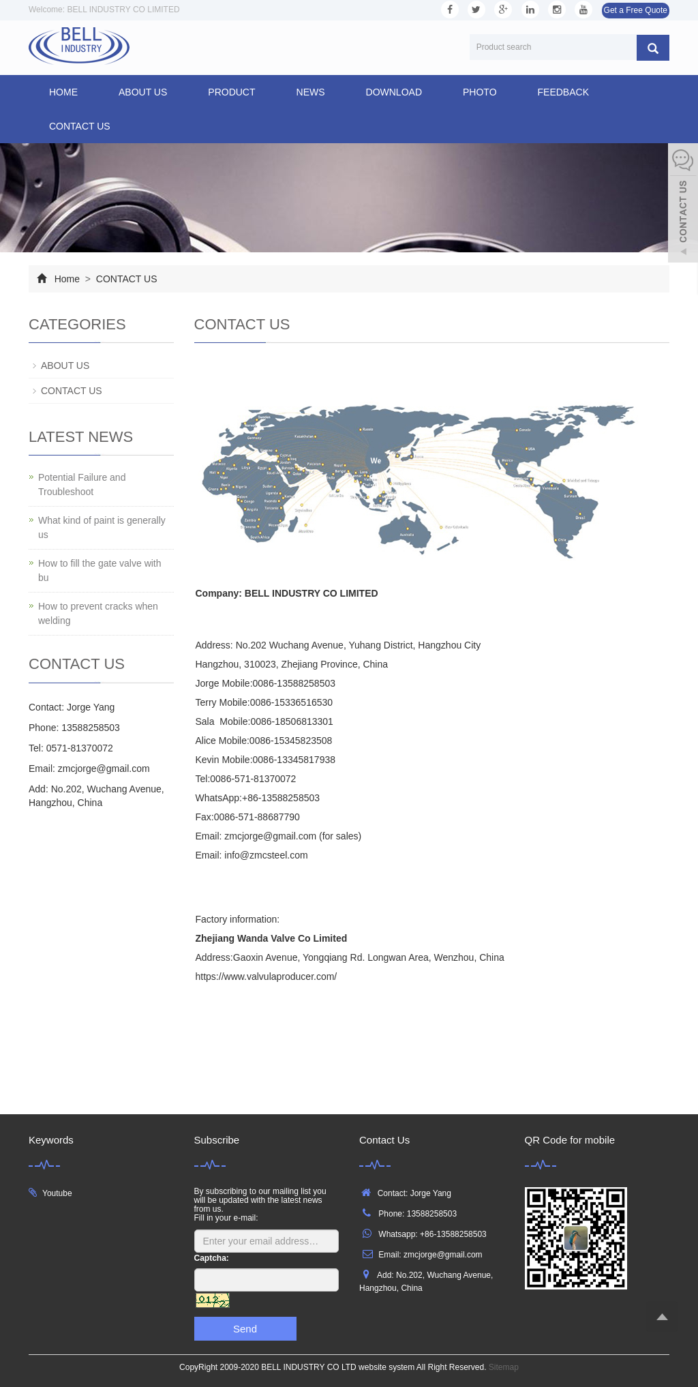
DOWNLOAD (394, 92)
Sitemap (504, 1367)
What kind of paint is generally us (102, 527)
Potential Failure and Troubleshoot (81, 484)
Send (245, 1328)
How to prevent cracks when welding (98, 613)
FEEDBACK (563, 92)
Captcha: (211, 1258)
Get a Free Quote (635, 10)
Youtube (57, 1193)
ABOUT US (143, 92)
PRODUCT (231, 92)
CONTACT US (79, 126)
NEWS (311, 92)
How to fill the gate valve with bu (100, 570)
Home (63, 92)
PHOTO (480, 92)
